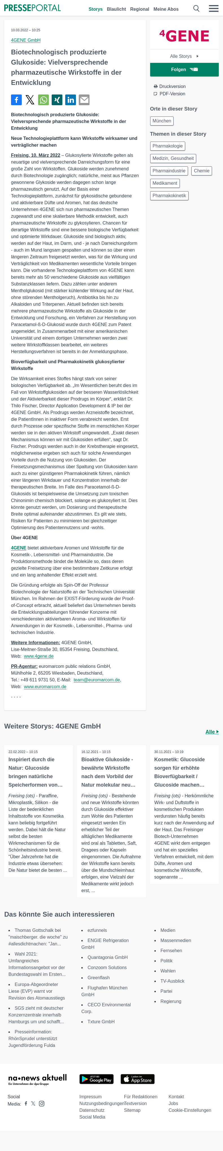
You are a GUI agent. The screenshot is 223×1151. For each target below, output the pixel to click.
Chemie (201, 170)
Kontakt (176, 1096)
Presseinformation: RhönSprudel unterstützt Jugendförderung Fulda (32, 1038)
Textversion (135, 1103)
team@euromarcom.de (97, 679)
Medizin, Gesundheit (173, 158)
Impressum (90, 1096)
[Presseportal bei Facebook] (24, 1104)
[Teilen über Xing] (57, 99)
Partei (166, 991)
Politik (167, 960)
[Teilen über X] (30, 99)
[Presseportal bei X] (31, 1104)
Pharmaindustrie (169, 170)
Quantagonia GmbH (108, 957)
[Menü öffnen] (214, 8)
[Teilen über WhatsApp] (43, 99)
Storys (96, 9)
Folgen (184, 69)
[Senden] (84, 99)
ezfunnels (97, 930)
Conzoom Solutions (107, 967)
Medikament (165, 183)
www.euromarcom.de (45, 686)
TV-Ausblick (172, 981)
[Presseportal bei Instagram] (40, 1103)
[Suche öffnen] (196, 8)
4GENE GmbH (26, 40)
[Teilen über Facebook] (16, 99)
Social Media (92, 1117)
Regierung (171, 1001)
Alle (212, 732)
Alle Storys (184, 56)
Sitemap (132, 1110)
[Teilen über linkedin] (70, 99)
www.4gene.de (39, 656)
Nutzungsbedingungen (101, 1103)
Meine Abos (166, 9)
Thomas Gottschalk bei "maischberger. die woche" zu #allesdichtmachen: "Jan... (38, 937)
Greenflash (99, 977)
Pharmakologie (168, 146)
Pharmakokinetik (169, 195)
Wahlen (168, 971)
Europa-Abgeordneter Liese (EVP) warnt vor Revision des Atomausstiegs (36, 991)
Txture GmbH (101, 1021)
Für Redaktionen (140, 1096)
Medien (168, 930)
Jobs (173, 1103)
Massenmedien (176, 940)
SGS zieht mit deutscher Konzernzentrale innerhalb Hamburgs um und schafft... (36, 1015)
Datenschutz (91, 1110)
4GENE (18, 547)
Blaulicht (116, 9)
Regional (139, 9)
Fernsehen (171, 950)
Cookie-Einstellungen (190, 1110)
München (162, 120)
